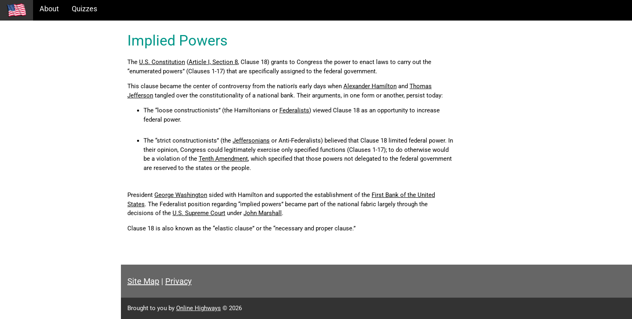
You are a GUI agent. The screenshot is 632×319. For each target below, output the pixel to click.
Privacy (178, 281)
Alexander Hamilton (370, 86)
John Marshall (262, 213)
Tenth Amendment (223, 158)
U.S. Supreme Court (199, 213)
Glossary (20, 104)
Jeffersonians (251, 140)
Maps (15, 87)
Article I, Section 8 (213, 62)
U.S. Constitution (162, 62)
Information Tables (36, 70)
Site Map (143, 281)
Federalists (294, 110)
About (49, 8)
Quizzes (84, 8)
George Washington (180, 195)
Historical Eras (29, 52)
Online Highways (198, 308)
